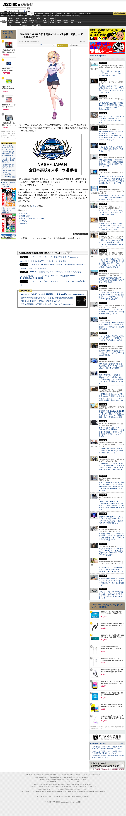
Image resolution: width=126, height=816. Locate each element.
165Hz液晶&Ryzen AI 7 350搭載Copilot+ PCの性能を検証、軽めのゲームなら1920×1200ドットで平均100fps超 (111, 106)
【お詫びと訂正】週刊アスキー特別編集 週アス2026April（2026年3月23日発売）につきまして (107, 747)
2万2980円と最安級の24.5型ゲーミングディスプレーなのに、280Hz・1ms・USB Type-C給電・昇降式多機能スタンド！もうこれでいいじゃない (111, 136)
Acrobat (17, 22)
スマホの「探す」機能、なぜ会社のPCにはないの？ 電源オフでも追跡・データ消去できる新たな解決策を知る (111, 326)
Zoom (79, 22)
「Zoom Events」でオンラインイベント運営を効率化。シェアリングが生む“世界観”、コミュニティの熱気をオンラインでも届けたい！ (111, 467)
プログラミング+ (56, 15)
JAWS (10, 22)
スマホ (74, 13)
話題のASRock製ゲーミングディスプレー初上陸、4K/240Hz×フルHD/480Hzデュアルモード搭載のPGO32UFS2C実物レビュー (111, 520)
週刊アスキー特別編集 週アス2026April (8, 210)
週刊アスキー (37, 15)
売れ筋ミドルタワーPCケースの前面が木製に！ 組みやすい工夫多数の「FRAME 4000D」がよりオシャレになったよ (111, 89)
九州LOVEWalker (78, 791)
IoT (11, 13)
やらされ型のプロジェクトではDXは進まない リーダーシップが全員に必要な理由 (111, 212)
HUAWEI (59, 20)
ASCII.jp (10, 4)
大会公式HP (23, 213)
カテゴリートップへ (80, 234)
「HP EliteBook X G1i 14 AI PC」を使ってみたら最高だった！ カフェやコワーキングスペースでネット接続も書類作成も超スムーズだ (111, 397)
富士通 (10, 18)
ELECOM (10, 20)
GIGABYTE (31, 20)
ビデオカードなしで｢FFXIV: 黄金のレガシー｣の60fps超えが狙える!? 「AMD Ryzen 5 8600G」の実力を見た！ (111, 595)
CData (52, 22)
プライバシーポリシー (55, 797)
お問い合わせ (76, 797)
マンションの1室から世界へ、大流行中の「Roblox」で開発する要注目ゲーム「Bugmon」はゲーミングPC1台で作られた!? (111, 296)
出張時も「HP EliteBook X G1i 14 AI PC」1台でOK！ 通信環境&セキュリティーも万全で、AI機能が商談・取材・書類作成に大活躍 (111, 414)
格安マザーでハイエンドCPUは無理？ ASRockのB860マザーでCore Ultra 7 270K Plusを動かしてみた (111, 119)
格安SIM (13, 15)
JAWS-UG (48, 779)
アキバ (69, 13)
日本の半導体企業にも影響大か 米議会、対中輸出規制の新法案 (47, 298)
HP (59, 18)
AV (65, 13)
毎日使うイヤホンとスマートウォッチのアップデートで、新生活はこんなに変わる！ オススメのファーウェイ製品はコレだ (111, 537)
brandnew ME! (38, 25)
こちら (33, 206)
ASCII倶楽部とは (10, 177)
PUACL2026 (75, 15)
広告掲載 (85, 797)
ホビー (53, 13)
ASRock (45, 20)
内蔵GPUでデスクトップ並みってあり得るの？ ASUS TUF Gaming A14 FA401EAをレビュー (111, 312)
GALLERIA (23, 223)
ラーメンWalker (25, 791)
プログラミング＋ (73, 786)
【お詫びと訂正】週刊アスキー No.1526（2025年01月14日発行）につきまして (108, 756)
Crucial (52, 20)
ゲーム (89, 13)
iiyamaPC (24, 18)
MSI (45, 18)
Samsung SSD (38, 784)
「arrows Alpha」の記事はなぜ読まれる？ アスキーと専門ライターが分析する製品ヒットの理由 (111, 338)
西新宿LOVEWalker (57, 791)
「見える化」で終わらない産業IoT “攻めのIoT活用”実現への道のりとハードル (111, 149)
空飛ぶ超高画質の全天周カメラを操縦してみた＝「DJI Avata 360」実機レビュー (53, 304)
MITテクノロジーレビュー (81, 789)
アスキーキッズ (5, 15)
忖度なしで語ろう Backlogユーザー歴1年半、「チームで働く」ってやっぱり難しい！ (111, 73)
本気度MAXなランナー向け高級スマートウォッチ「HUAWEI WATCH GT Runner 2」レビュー (111, 569)
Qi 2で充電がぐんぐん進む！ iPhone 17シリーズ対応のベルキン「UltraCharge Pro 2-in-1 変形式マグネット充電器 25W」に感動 (111, 379)
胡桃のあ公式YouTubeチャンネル (31, 218)
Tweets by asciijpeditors (98, 56)
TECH (24, 13)
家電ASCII (20, 15)
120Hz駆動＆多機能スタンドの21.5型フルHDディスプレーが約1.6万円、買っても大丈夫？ (111, 366)
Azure (31, 22)
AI (7, 13)
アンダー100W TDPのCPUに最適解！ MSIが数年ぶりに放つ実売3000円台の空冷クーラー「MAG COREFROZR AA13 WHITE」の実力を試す (111, 486)
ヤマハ (73, 22)
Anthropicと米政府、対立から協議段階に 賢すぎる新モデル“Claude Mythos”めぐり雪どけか (59, 294)
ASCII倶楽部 (119, 13)
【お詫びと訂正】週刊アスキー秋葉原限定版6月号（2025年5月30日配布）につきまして (107, 752)
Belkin (72, 20)
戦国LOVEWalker (100, 791)
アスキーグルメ (29, 15)
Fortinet (66, 22)
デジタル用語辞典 (60, 789)
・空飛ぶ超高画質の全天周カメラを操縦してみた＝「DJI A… (8, 166)
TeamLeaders (47, 15)
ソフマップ (31, 25)
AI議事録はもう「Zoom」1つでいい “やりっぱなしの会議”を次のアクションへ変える (111, 197)
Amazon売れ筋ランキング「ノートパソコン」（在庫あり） (8, 34)
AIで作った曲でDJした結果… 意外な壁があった (41, 301)
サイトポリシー (42, 797)
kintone (24, 22)
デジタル (25, 4)
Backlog (59, 22)
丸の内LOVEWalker (89, 791)
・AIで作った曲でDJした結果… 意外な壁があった (8, 160)
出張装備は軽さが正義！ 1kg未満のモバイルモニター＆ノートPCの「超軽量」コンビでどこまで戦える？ (111, 582)
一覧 (54, 45)
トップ (3, 13)
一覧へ (122, 743)
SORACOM (56, 784)
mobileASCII (69, 789)
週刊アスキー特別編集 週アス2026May (8, 184)
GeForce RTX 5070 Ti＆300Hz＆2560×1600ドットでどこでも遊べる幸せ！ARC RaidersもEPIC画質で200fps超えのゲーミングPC (111, 180)
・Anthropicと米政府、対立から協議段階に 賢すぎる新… (8, 147)
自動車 (47, 13)
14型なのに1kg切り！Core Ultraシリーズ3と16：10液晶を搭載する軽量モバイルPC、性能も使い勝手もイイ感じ (111, 163)
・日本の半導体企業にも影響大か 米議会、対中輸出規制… (8, 153)
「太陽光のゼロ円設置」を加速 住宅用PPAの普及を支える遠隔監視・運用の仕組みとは (111, 451)
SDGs (64, 15)
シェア (40, 45)
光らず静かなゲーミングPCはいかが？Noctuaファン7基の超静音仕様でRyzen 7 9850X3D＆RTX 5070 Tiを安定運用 (111, 552)
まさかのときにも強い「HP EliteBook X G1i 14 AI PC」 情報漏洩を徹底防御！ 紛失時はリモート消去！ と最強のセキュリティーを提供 (111, 432)
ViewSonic (66, 20)
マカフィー (11, 25)
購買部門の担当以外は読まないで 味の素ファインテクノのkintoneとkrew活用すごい (112, 353)
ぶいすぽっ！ (24, 221)
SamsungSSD (37, 20)
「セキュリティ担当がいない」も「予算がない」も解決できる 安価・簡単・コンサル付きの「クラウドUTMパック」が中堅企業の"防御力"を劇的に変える (111, 263)
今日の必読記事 (42, 789)
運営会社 (67, 797)
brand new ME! (75, 782)
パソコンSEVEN (38, 18)
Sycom (31, 18)
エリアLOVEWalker (35, 791)
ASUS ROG (24, 20)
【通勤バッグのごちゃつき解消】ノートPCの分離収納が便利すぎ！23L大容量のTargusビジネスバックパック (111, 243)
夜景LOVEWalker (68, 791)
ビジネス (17, 13)
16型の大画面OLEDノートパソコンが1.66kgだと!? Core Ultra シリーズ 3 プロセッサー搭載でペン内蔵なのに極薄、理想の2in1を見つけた (111, 505)
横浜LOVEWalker (46, 791)
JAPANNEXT (24, 25)
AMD (17, 20)
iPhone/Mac (39, 13)
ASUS (52, 18)
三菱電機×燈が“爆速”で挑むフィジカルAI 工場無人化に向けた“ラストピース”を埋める (111, 280)
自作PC (59, 13)
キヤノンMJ (17, 25)
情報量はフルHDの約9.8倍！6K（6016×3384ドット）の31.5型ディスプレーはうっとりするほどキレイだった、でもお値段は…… (111, 226)
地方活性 (68, 15)
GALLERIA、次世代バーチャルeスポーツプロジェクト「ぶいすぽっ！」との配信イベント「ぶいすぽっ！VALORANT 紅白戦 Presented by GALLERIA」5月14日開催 (50, 275)
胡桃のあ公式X (24, 216)
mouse (17, 18)
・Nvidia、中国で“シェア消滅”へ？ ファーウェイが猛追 (8, 172)
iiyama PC (60, 777)
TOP (27, 774)
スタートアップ (81, 13)
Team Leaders (64, 786)
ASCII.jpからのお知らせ (98, 743)
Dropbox (45, 22)
